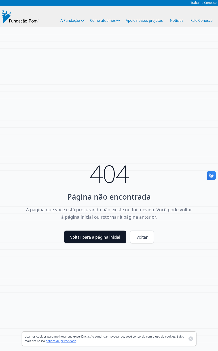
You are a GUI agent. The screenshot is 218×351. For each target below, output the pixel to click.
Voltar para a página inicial (95, 237)
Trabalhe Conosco (203, 2)
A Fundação (70, 20)
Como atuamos (103, 20)
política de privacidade (61, 341)
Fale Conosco (201, 20)
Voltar (142, 237)
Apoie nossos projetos (144, 20)
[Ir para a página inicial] (20, 16)
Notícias (176, 20)
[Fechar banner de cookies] (190, 338)
